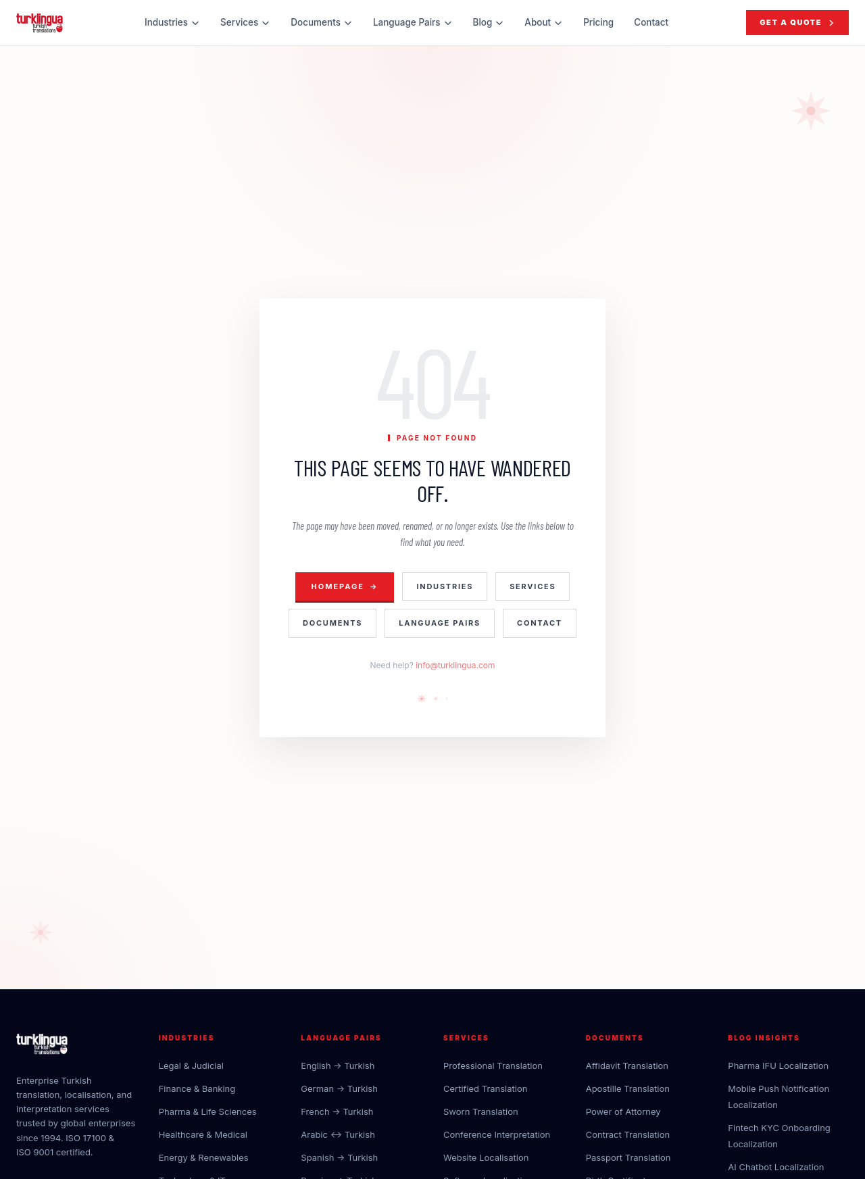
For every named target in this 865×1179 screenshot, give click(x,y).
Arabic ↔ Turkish (338, 1134)
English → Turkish (337, 1065)
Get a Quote (797, 22)
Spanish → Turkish (339, 1157)
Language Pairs (413, 22)
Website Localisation (485, 1157)
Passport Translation (628, 1157)
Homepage (345, 587)
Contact (651, 22)
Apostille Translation (628, 1088)
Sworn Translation (480, 1111)
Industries (172, 22)
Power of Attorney (623, 1111)
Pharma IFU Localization (778, 1065)
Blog (489, 22)
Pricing (598, 22)
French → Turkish (337, 1111)
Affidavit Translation (627, 1065)
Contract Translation (628, 1134)
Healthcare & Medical (203, 1134)
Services (245, 22)
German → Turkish (339, 1088)
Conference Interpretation (496, 1134)
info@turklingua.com (455, 665)
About (543, 22)
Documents (322, 22)
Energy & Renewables (204, 1157)
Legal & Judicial (191, 1065)
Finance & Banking (197, 1088)
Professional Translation (493, 1065)
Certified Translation (485, 1088)
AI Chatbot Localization (776, 1166)
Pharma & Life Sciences (208, 1111)
